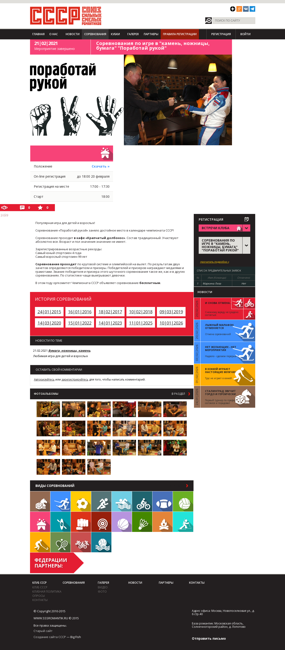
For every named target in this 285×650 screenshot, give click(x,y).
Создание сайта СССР (50, 637)
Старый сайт (43, 631)
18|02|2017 (110, 311)
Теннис (60, 542)
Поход (162, 522)
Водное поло (101, 542)
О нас (53, 34)
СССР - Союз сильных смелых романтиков (66, 15)
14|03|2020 (49, 323)
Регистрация (221, 34)
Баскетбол (122, 522)
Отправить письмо (209, 638)
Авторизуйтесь (44, 379)
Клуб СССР (39, 583)
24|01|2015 (49, 311)
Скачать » (101, 166)
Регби (162, 501)
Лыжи (60, 501)
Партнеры (151, 34)
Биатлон (183, 522)
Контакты (40, 600)
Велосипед (142, 501)
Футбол (81, 501)
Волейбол (183, 501)
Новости (73, 34)
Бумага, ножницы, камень (69, 350)
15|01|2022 (79, 323)
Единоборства (81, 522)
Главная (38, 34)
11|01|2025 (140, 323)
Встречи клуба (40, 522)
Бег (101, 501)
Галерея (133, 34)
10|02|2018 (140, 311)
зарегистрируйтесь (74, 379)
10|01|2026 (171, 323)
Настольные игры (40, 501)
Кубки (115, 34)
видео (103, 587)
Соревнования (95, 34)
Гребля (60, 522)
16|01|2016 (79, 311)
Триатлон (81, 542)
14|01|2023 (110, 323)
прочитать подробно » (214, 261)
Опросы (38, 596)
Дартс (101, 522)
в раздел (178, 394)
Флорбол (40, 542)
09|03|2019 (171, 311)
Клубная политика (46, 592)
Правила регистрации (180, 34)
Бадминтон (142, 522)
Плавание (122, 501)
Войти (245, 34)
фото (102, 592)
